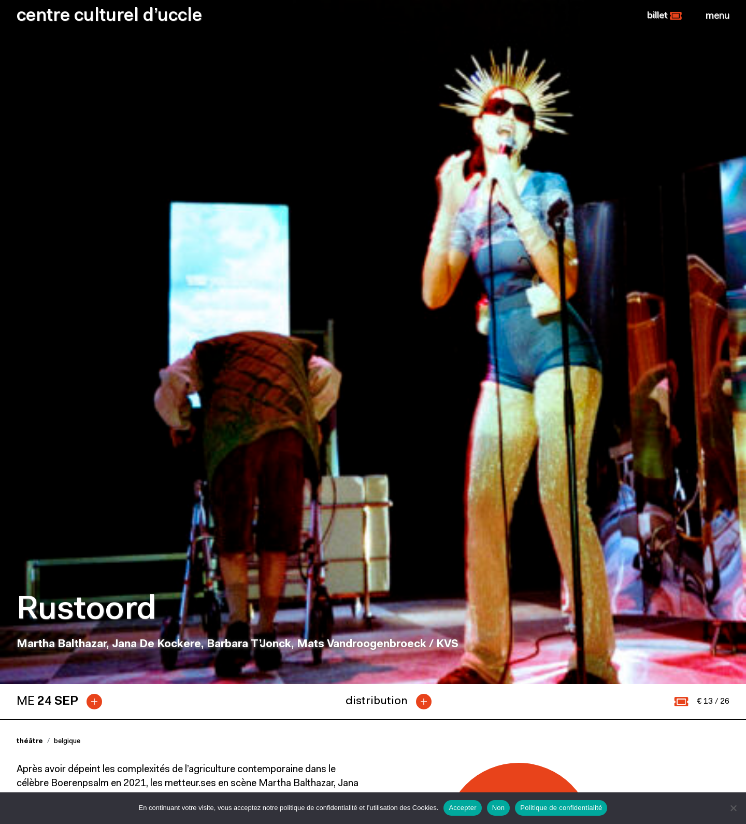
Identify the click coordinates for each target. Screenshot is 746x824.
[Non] (733, 808)
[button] (664, 16)
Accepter (462, 808)
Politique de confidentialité (561, 808)
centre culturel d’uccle (109, 16)
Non (498, 808)
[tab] (63, 300)
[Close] (717, 16)
